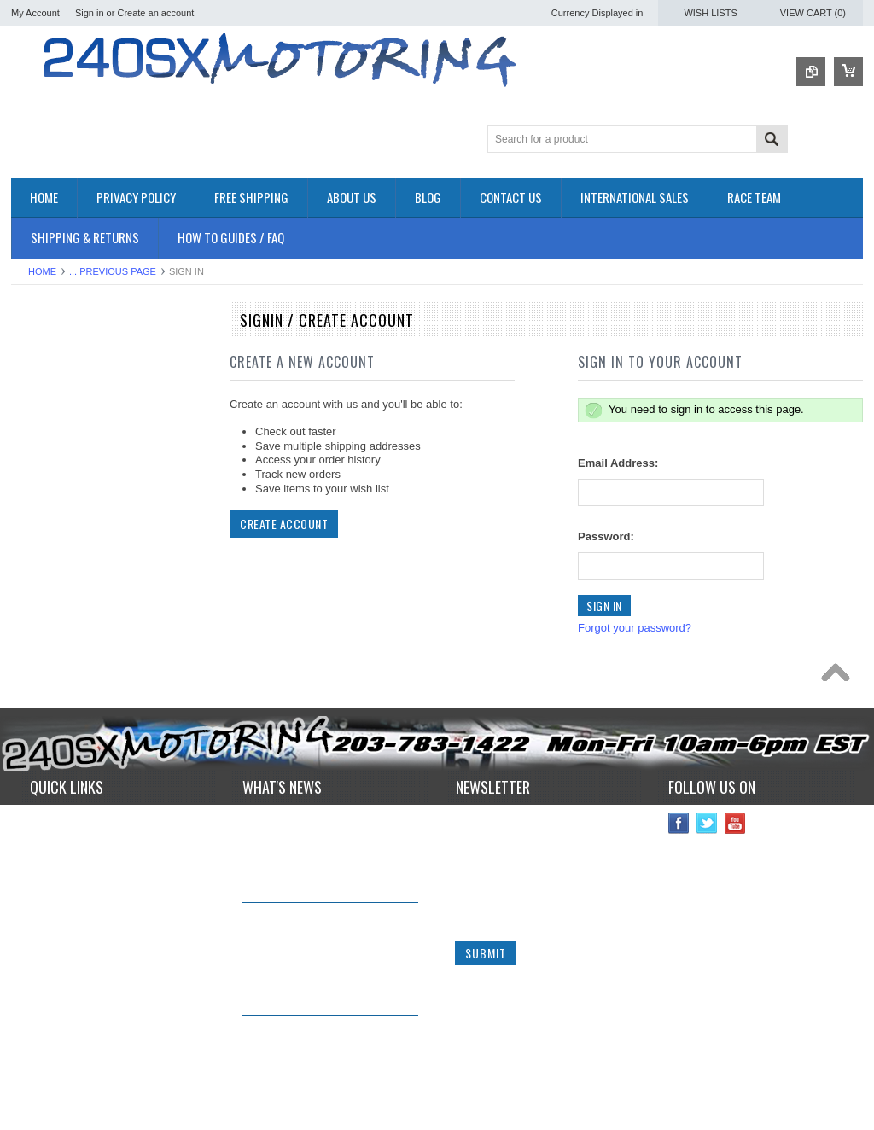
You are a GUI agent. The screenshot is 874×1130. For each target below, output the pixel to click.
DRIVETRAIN (45, 445)
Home (42, 271)
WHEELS (34, 661)
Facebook (679, 830)
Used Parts (38, 647)
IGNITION (36, 560)
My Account (35, 13)
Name (470, 829)
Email (469, 893)
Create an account (155, 13)
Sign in (89, 13)
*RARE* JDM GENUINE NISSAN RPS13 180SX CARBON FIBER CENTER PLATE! (325, 1052)
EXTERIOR (39, 503)
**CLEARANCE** (53, 373)
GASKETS (37, 532)
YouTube (735, 830)
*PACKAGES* (45, 388)
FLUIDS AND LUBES (63, 517)
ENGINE (32, 474)
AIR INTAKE (41, 402)
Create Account (284, 524)
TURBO (30, 632)
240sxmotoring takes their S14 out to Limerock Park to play (322, 833)
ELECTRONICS (50, 459)
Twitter (707, 830)
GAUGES (35, 545)
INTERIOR (37, 574)
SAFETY (33, 603)
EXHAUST (37, 488)
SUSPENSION (47, 618)
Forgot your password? (634, 627)
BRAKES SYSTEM (58, 416)
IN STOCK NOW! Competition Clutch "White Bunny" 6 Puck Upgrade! (319, 938)
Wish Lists (710, 13)
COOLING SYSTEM (61, 430)
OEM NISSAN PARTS (65, 344)
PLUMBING (40, 589)
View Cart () (813, 13)
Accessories (41, 358)
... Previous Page (112, 271)
